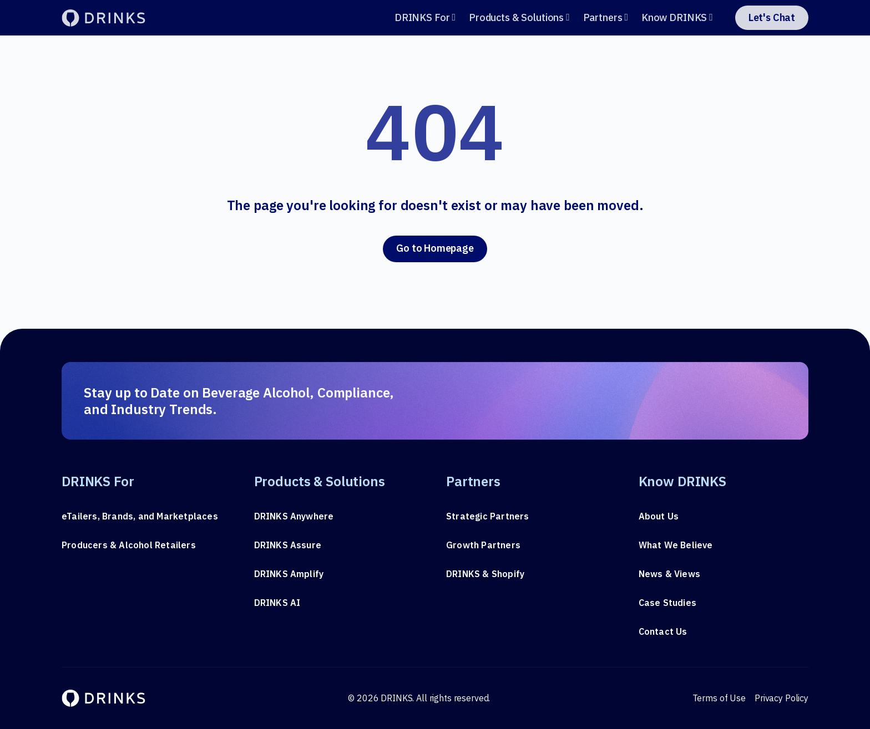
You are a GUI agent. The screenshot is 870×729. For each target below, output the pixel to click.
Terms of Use (719, 697)
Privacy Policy (781, 697)
